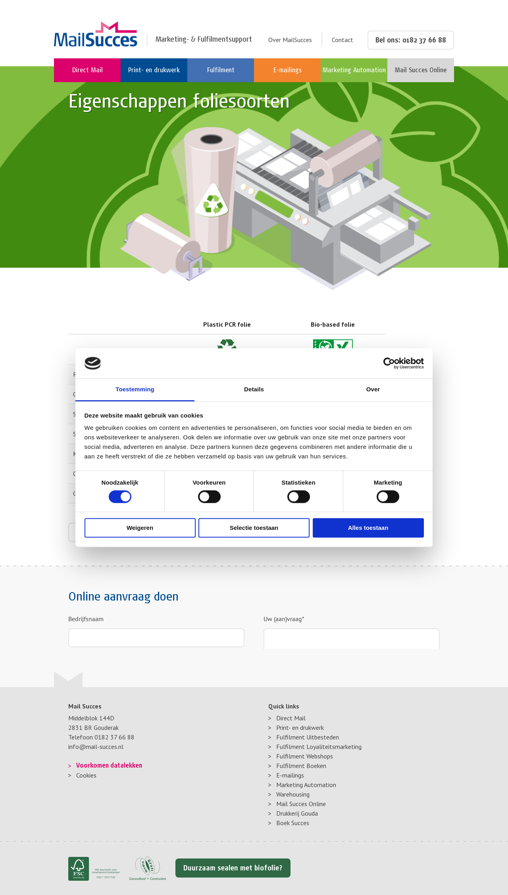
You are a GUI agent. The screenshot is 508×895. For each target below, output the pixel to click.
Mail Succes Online (301, 804)
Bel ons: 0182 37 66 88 (410, 40)
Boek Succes (292, 823)
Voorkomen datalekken (109, 765)
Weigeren (140, 528)
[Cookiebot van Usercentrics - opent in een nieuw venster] (389, 363)
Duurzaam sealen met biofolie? (233, 868)
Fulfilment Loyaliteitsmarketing (319, 747)
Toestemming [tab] (134, 389)
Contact (342, 40)
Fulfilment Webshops (304, 756)
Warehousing (293, 794)
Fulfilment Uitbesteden (307, 737)
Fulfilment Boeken (301, 766)
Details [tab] (254, 389)
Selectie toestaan (254, 528)
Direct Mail (291, 718)
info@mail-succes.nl (95, 747)
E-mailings (290, 775)
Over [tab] (373, 389)
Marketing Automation (306, 785)
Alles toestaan (368, 528)
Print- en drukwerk (300, 727)
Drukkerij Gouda (297, 813)
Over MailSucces (290, 40)
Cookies (86, 775)
